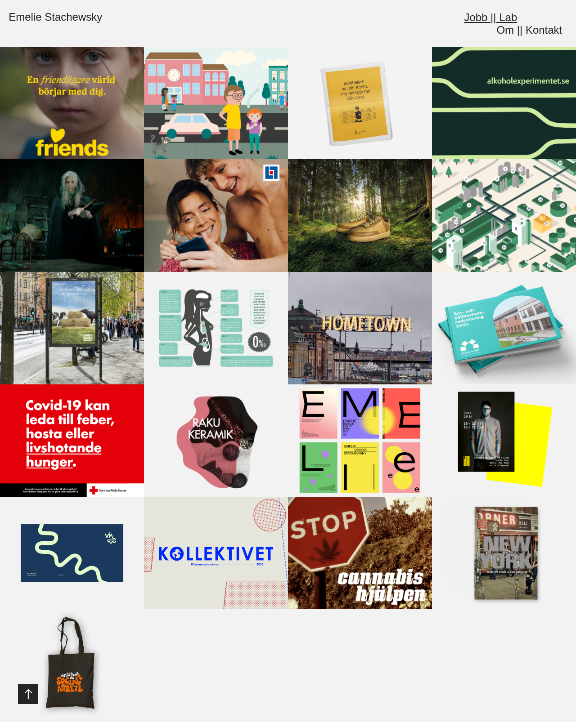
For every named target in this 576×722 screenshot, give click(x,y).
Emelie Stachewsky (55, 17)
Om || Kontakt (529, 30)
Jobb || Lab (490, 17)
